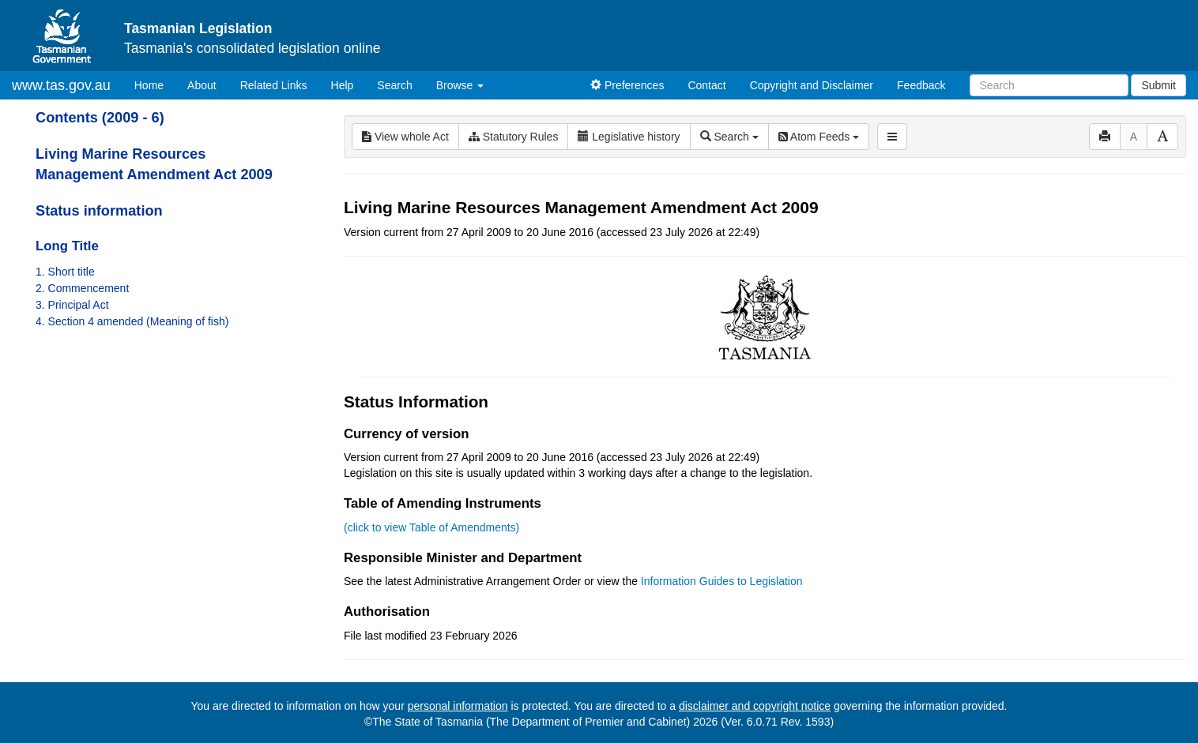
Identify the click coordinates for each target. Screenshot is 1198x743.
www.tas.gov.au (61, 85)
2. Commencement (82, 288)
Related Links (273, 85)
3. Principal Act (72, 304)
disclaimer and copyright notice (755, 706)
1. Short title (65, 271)
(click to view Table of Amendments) (431, 527)
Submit (1158, 85)
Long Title (67, 245)
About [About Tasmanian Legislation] (202, 85)
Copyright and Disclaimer (811, 85)
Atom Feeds (818, 136)
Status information (99, 211)
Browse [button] (460, 85)
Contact (706, 85)
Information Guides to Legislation (722, 581)
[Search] (1049, 85)
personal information (458, 706)
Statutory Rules (514, 136)
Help (342, 85)
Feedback (921, 85)
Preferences (627, 85)
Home (154, 84)
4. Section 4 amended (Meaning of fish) (132, 321)
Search (394, 85)
